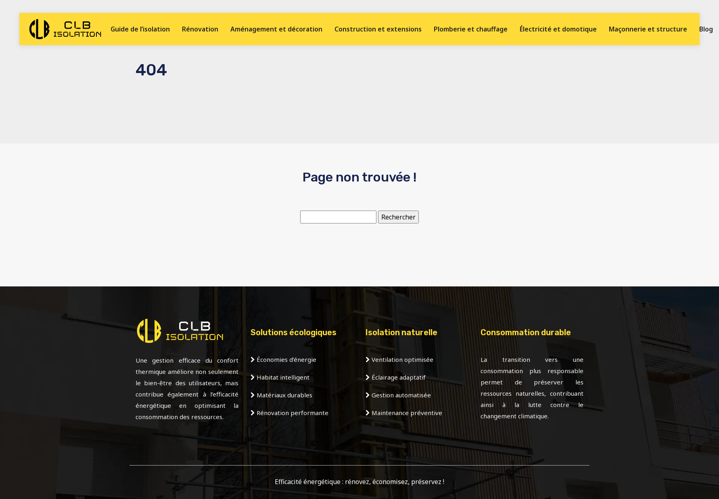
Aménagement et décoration (276, 29)
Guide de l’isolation (140, 29)
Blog (706, 29)
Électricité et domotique (558, 29)
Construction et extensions (378, 29)
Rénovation (200, 29)
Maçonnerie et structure (648, 29)
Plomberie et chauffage (471, 29)
